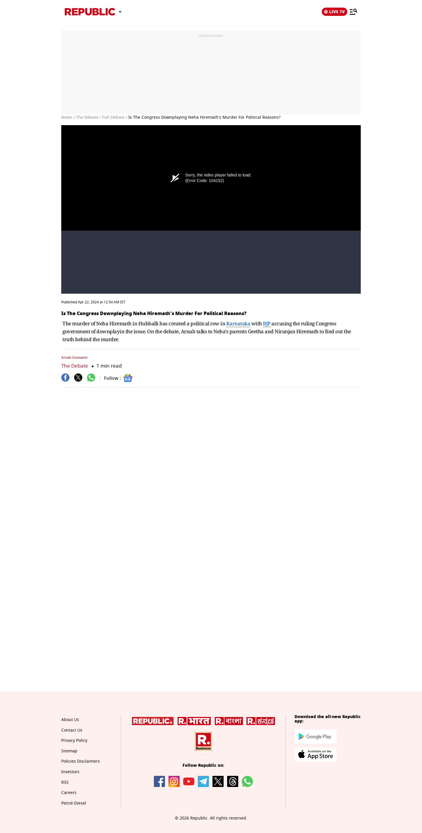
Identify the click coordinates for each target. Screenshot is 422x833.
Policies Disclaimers (80, 761)
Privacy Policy (74, 740)
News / (68, 117)
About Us (70, 720)
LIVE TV (334, 11)
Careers (68, 793)
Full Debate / (114, 117)
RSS (65, 782)
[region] (211, 74)
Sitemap (69, 751)
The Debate (74, 366)
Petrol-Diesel (73, 803)
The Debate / (88, 117)
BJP (266, 323)
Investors (70, 772)
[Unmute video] (211, 209)
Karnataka (238, 323)
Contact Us (71, 730)
